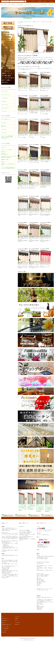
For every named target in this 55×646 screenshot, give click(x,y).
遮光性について (4, 151)
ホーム (3, 616)
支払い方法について (5, 618)
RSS (2, 632)
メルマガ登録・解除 (42, 4)
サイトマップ (4, 147)
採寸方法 (3, 161)
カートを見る (17, 622)
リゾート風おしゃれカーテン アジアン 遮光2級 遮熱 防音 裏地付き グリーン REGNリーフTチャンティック (23, 501)
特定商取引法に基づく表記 (6, 624)
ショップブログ (4, 630)
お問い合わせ (50, 4)
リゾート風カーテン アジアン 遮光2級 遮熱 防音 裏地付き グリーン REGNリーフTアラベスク (31, 501)
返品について (4, 622)
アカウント (33, 1)
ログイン (44, 1)
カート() (50, 1)
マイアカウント (17, 616)
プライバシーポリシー (5, 626)
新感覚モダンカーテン (36, 21)
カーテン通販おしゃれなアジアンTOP (24, 21)
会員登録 (39, 1)
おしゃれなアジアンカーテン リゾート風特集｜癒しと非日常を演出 (8, 157)
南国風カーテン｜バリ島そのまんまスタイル (8, 165)
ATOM (5, 632)
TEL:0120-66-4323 (27, 18)
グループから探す (19, 4)
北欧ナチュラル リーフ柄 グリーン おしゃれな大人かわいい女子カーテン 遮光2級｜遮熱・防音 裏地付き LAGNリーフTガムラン (49, 501)
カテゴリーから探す (11, 4)
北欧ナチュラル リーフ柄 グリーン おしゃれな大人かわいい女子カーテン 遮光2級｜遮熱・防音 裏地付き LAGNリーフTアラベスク (40, 501)
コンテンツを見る (27, 4)
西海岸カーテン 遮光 (5, 159)
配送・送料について (5, 620)
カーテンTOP (3, 4)
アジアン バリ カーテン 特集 (6, 149)
